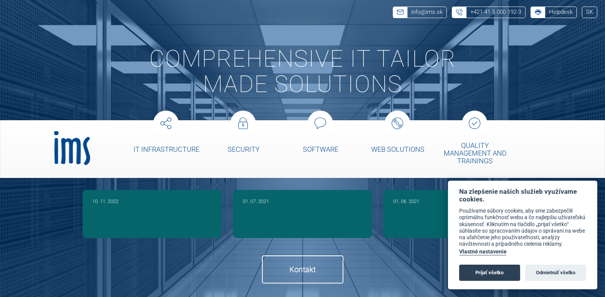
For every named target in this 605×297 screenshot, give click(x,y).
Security (244, 149)
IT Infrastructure (166, 149)
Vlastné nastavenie (483, 251)
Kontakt (302, 269)
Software (320, 149)
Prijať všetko (489, 272)
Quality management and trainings (475, 153)
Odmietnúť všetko (555, 272)
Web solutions (397, 149)
